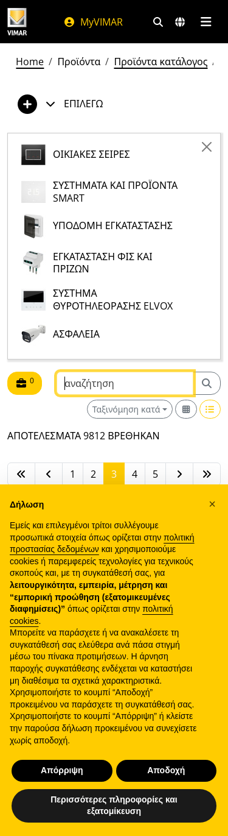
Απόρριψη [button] (62, 770)
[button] (212, 504)
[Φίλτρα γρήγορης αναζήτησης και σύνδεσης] (158, 22)
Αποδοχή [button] (166, 770)
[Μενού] (206, 22)
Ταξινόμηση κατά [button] (126, 409)
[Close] (206, 147)
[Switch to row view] (210, 409)
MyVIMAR (93, 22)
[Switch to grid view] (186, 409)
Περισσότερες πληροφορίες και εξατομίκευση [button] (114, 806)
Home (30, 61)
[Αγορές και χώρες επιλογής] (180, 22)
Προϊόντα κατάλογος (160, 61)
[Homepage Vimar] (17, 21)
